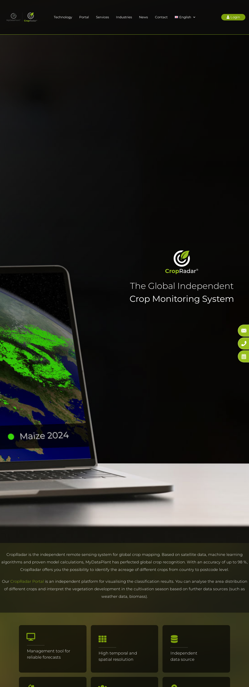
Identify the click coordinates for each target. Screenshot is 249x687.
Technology (63, 17)
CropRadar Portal (27, 581)
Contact (161, 17)
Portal (84, 17)
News (143, 17)
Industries (124, 17)
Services (102, 17)
